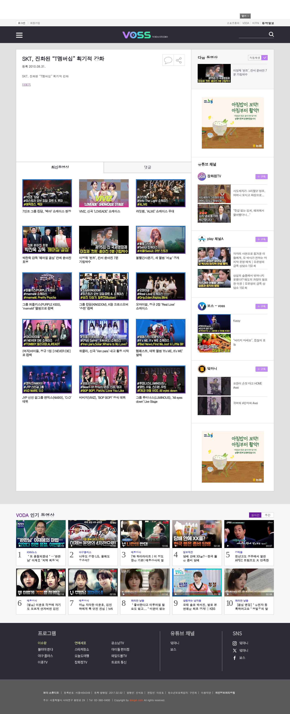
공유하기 (179, 60)
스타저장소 (82, 649)
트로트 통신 (118, 662)
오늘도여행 (82, 656)
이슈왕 (42, 643)
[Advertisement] (103, 122)
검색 (271, 34)
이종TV (42, 662)
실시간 (255, 515)
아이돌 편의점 (120, 649)
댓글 (147, 167)
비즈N (255, 23)
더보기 (26, 84)
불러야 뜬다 (45, 649)
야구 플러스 (45, 656)
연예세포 (80, 643)
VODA (245, 23)
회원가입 (35, 23)
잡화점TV (81, 662)
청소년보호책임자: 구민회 (182, 692)
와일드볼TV (119, 656)
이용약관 (206, 692)
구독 (262, 176)
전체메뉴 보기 (19, 35)
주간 (267, 515)
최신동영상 (60, 167)
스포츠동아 (233, 23)
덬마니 (174, 643)
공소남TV (117, 643)
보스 (173, 649)
